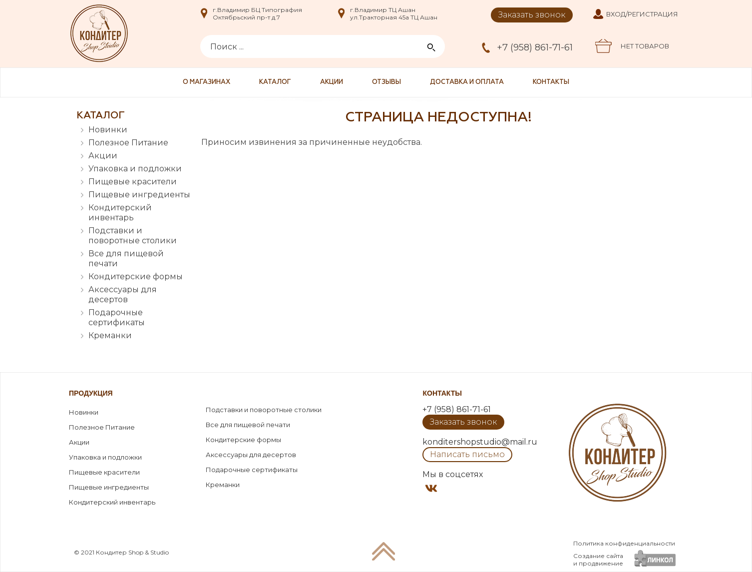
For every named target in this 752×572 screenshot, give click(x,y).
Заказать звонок (531, 14)
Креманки (110, 335)
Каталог (275, 82)
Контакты (551, 82)
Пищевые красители (132, 181)
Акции (331, 82)
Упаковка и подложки (135, 168)
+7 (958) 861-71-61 (535, 47)
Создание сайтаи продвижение (598, 559)
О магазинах (206, 82)
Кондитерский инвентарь (120, 212)
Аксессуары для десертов (122, 294)
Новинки (107, 129)
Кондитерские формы (135, 276)
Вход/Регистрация (642, 14)
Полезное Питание (128, 142)
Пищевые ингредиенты (139, 194)
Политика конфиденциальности (624, 543)
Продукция (91, 393)
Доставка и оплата (467, 82)
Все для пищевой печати (126, 258)
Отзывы (386, 82)
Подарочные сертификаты (116, 317)
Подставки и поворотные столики (132, 235)
